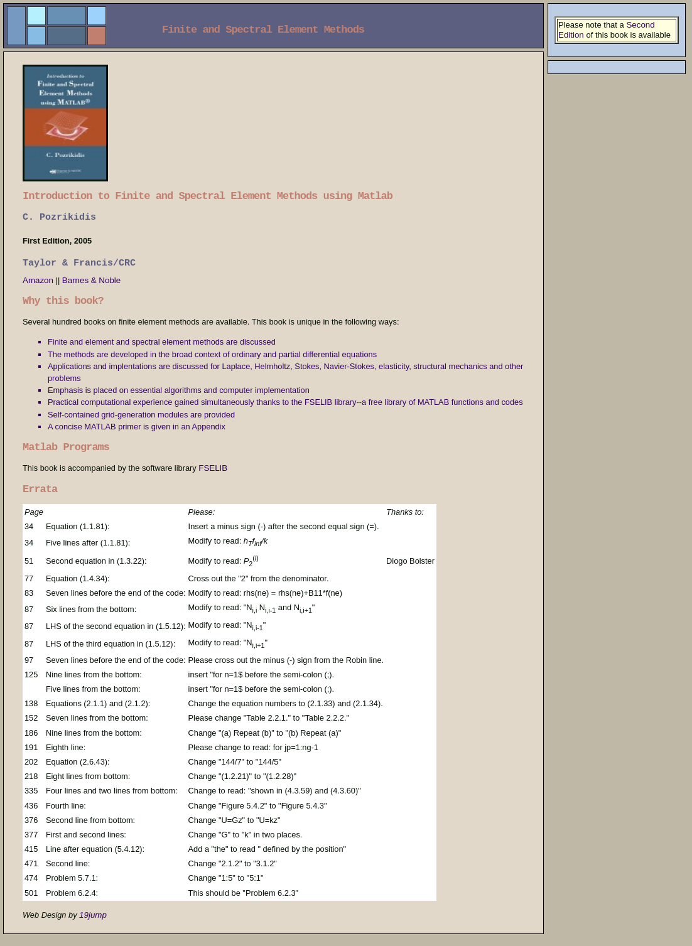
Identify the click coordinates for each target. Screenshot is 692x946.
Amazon (39, 280)
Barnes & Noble (91, 280)
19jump (93, 915)
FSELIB (212, 468)
